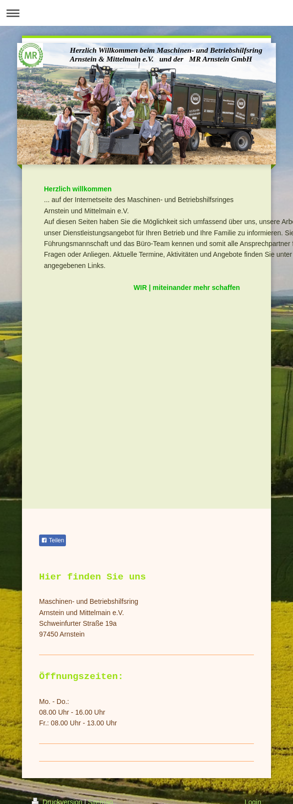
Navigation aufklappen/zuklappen (146, 12)
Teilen (52, 540)
